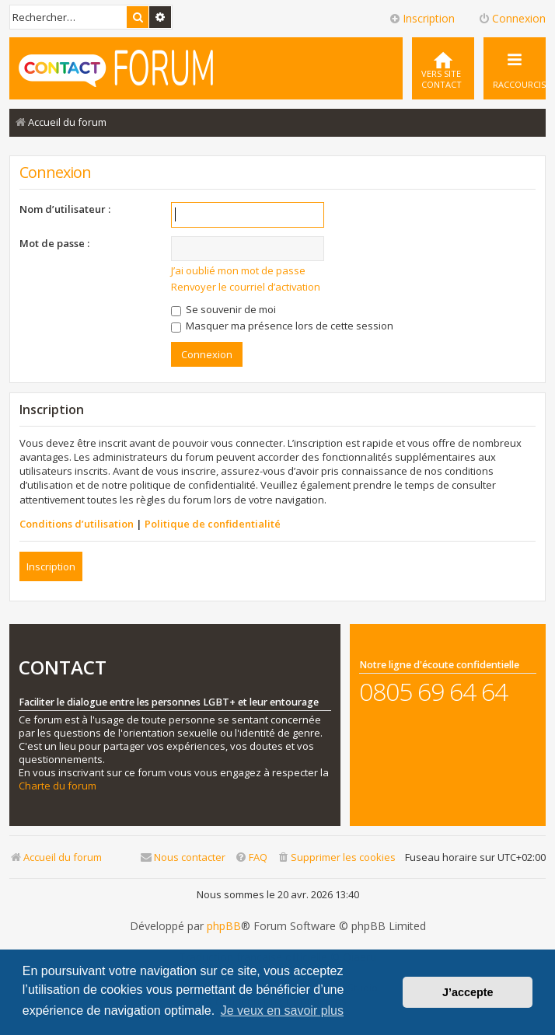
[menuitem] (443, 68)
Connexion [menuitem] (512, 18)
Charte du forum (57, 786)
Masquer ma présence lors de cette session (282, 326)
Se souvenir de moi (223, 309)
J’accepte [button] (468, 992)
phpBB (224, 926)
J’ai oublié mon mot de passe (238, 270)
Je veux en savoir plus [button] (282, 1010)
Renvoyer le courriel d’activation (245, 287)
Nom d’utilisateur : (64, 209)
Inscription (50, 566)
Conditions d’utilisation (76, 524)
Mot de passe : (54, 243)
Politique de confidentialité (213, 524)
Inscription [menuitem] (422, 18)
